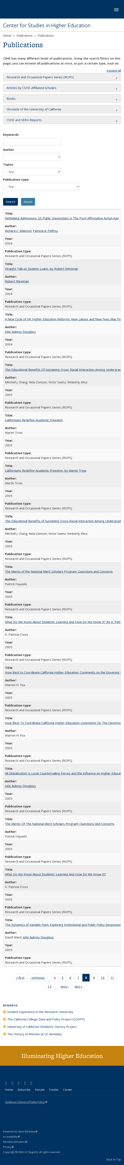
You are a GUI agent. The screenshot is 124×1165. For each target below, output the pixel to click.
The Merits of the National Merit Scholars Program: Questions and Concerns (59, 571)
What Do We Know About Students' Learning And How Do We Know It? (55, 874)
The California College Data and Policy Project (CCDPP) (46, 1019)
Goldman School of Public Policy (26, 1102)
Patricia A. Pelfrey (45, 231)
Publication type (16, 179)
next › (66, 987)
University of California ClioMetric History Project (42, 1027)
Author (8, 149)
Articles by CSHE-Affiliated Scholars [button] (31, 88)
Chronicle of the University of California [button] (34, 109)
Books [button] (11, 98)
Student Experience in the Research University (40, 1012)
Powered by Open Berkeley (20, 1131)
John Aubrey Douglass (20, 332)
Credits (53, 1089)
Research (10, 1005)
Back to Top (113, 1159)
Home (7, 35)
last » (80, 987)
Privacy (8, 1147)
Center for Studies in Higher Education (46, 25)
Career (67, 1089)
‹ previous (38, 978)
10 (104, 978)
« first (21, 978)
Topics (8, 164)
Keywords (11, 134)
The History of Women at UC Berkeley (34, 1034)
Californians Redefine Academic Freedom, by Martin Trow (45, 470)
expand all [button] (114, 70)
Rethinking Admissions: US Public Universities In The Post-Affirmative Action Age (62, 218)
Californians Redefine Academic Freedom (34, 420)
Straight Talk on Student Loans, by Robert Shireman (41, 269)
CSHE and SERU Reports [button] (24, 120)
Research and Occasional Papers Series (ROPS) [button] (40, 77)
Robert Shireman (17, 281)
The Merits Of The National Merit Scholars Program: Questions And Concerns (59, 824)
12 (51, 987)
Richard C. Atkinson (18, 231)
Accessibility (11, 1136)
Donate (39, 1089)
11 (113, 978)
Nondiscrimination (15, 1142)
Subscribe (24, 1089)
